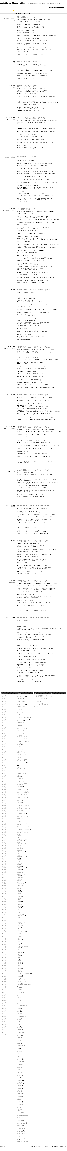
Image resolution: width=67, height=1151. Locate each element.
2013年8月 (4, 939)
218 (19, 1043)
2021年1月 (4, 797)
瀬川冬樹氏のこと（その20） (28, 156)
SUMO (19, 1058)
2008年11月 (4, 1030)
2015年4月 (4, 907)
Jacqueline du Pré (21, 1123)
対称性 (19, 872)
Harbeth (19, 1003)
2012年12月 (4, 952)
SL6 (19, 991)
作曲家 (19, 1099)
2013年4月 (4, 946)
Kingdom (20, 1064)
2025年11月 (4, 704)
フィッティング (21, 811)
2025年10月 (4, 706)
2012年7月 (4, 960)
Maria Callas (20, 1130)
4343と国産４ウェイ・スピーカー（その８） (34, 505)
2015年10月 (4, 898)
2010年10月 (4, 994)
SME (19, 1056)
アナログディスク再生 (22, 754)
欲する (19, 907)
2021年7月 (4, 787)
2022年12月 (4, 760)
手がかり (20, 885)
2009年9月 (4, 1014)
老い (19, 935)
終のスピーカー (21, 931)
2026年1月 (4, 701)
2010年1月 (4, 1008)
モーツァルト (20, 1106)
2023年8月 (4, 747)
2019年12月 (4, 818)
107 (19, 1022)
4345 (19, 1010)
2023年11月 (4, 743)
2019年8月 (4, 824)
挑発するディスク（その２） (28, 86)
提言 (19, 890)
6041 (19, 978)
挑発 (14, 62)
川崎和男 (20, 1091)
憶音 (19, 880)
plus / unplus (20, 720)
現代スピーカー (21, 915)
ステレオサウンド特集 (22, 791)
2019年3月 (4, 832)
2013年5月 (4, 944)
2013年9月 (4, 938)
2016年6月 (4, 885)
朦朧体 (19, 901)
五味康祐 (20, 1080)
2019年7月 (4, 826)
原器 (19, 853)
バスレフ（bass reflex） (23, 808)
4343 (12, 291)
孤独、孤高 (20, 871)
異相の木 (20, 919)
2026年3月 (4, 698)
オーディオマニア (21, 768)
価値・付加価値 (21, 843)
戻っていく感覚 (21, 882)
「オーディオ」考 (21, 736)
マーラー (20, 1104)
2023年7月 (4, 749)
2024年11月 (4, 723)
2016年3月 (4, 890)
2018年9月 (4, 842)
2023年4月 (4, 754)
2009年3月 (4, 1024)
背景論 (19, 936)
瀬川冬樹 (7, 18)
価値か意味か (20, 842)
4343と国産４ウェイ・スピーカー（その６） (34, 581)
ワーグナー (20, 1107)
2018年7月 (4, 845)
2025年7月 (4, 711)
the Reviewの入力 (21, 728)
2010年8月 (4, 997)
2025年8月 (4, 709)
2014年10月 (4, 917)
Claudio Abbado (21, 1114)
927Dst (19, 997)
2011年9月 (4, 976)
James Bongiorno (21, 1078)
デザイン (20, 799)
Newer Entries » (64, 686)
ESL (19, 1051)
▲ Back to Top (2, 1146)
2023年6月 (4, 751)
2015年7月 (4, 903)
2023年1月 (4, 759)
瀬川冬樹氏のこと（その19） (28, 209)
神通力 (19, 923)
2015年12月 (4, 895)
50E (19, 1050)
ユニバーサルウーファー (23, 826)
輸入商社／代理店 (21, 951)
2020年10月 (4, 802)
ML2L (19, 1037)
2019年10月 (4, 821)
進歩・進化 (20, 952)
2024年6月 (4, 731)
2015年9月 (4, 899)
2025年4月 (4, 715)
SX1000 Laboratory (22, 1070)
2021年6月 (4, 789)
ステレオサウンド (21, 789)
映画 (19, 898)
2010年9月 (4, 995)
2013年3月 (4, 947)
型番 (19, 863)
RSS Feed (11, 11)
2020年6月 (4, 808)
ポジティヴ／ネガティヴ (23, 816)
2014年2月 (4, 930)
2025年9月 (4, 707)
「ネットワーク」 (21, 739)
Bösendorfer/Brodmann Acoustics (24, 984)
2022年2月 (4, 776)
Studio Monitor (21, 1016)
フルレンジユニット (22, 813)
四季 (19, 861)
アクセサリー (20, 752)
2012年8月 (4, 959)
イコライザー (20, 757)
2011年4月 (4, 984)
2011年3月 (4, 986)
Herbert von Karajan (22, 1122)
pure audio (20, 723)
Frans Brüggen (21, 1117)
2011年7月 (4, 979)
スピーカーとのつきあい (23, 792)
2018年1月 (4, 855)
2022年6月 (4, 770)
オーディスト (20, 775)
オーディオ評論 (21, 773)
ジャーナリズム (21, 787)
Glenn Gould (20, 1120)
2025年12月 (4, 703)
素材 (19, 930)
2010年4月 (4, 1003)
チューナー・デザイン (22, 795)
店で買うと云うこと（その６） (41, 696)
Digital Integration (21, 707)
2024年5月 (4, 733)
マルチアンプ (20, 821)
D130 (19, 1013)
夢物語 (19, 869)
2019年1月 (4, 835)
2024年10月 (4, 725)
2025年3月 (4, 717)
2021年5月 (4, 791)
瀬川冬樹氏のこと (21, 1141)
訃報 (19, 944)
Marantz (19, 1029)
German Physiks (21, 1002)
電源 (19, 957)
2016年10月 (4, 879)
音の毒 (19, 962)
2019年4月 (4, 831)
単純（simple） (21, 851)
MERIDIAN (20, 1042)
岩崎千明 (20, 1090)
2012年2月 (4, 968)
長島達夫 (20, 1096)
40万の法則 (20, 699)
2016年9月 (4, 880)
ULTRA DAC (20, 1045)
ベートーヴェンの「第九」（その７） (31, 118)
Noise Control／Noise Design (24, 717)
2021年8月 (4, 786)
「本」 (19, 744)
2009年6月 (4, 1019)
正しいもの (20, 911)
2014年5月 (4, 925)
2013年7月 (4, 941)
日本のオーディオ (21, 895)
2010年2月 (4, 1006)
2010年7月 (4, 998)
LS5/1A (19, 1024)
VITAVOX (20, 1072)
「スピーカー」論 (21, 738)
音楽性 (19, 968)
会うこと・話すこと (22, 839)
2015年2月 (4, 911)
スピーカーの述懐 (21, 794)
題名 (19, 1136)
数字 (19, 891)
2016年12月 (4, 875)
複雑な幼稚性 (20, 941)
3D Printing (20, 698)
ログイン (53, 695)
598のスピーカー (21, 701)
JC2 (19, 1034)
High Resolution (21, 711)
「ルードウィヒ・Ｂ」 (22, 741)
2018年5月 (4, 848)
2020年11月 (4, 800)
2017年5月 (4, 867)
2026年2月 (4, 699)
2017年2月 (4, 872)
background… (21, 706)
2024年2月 (4, 738)
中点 (19, 837)
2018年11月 (4, 839)
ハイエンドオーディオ (22, 805)
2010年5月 (4, 1002)
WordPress (53, 696)
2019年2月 (4, 834)
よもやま (20, 751)
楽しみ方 (20, 906)
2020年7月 (4, 807)
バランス (20, 810)
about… (4, 11)
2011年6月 (4, 981)
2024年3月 (4, 736)
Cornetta (20, 1062)
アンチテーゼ (20, 755)
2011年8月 (4, 978)
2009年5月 (4, 1021)
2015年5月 (4, 906)
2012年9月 (4, 957)
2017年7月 (4, 864)
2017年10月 (4, 859)
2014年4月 (4, 927)
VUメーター (20, 730)
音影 (19, 965)
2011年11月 (4, 973)
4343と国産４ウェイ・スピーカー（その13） (34, 290)
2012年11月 (4, 954)
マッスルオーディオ (22, 819)
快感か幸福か (20, 877)
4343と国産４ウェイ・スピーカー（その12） (34, 347)
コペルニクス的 (21, 781)
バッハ (19, 1101)
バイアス (20, 807)
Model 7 (19, 1030)
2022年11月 (4, 762)
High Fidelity (20, 709)
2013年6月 (4, 943)
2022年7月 (4, 768)
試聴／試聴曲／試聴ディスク (24, 946)
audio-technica (21, 979)
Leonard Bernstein (21, 1128)
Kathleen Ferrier (21, 1126)
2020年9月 (4, 803)
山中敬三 (20, 1086)
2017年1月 (4, 874)
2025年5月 (4, 714)
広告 (19, 875)
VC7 (19, 987)
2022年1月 (4, 778)
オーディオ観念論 (21, 771)
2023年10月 (4, 744)
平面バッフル (20, 874)
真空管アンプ (20, 922)
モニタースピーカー (22, 823)
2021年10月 (4, 783)
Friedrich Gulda (21, 1118)
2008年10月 (4, 1032)
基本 (19, 864)
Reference (20, 727)
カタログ (20, 778)
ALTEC (19, 975)
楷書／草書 (20, 904)
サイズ (19, 784)
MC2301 (19, 1040)
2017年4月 (4, 869)
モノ (19, 824)
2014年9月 (4, 919)
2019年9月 (4, 823)
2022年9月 (4, 765)
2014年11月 (4, 915)
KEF (19, 1018)
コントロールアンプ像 (22, 783)
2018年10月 (4, 840)
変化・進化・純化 (21, 867)
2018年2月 (4, 853)
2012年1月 (4, 970)
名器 (19, 858)
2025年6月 (4, 712)
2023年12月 (4, 741)
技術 (19, 887)
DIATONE (20, 992)
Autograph (20, 1061)
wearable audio (21, 731)
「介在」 (20, 743)
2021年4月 (4, 792)
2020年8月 (4, 805)
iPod (19, 714)
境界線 (19, 866)
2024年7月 (4, 730)
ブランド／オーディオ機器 (23, 973)
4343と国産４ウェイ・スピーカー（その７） (34, 541)
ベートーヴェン (12, 119)
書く (19, 899)
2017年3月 (4, 871)
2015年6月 (4, 904)
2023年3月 (4, 755)
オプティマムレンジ (22, 759)
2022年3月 (4, 775)
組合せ (19, 933)
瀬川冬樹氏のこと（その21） (28, 17)
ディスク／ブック (21, 797)
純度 (19, 927)
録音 (19, 955)
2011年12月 (4, 971)
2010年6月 (4, 1000)
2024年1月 (4, 739)
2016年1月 (4, 893)
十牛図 (19, 850)
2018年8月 (4, 843)
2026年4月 (4, 696)
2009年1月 (4, 1027)
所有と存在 (20, 883)
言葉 (19, 943)
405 (19, 1048)
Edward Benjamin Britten (23, 1115)
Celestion (20, 989)
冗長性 (19, 848)
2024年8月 (4, 728)
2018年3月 (4, 851)
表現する (20, 939)
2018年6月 (4, 847)
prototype (20, 722)
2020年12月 (4, 799)
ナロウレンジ (20, 803)
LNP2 (19, 1035)
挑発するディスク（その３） (28, 62)
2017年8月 (4, 863)
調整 (19, 947)
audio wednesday (21, 704)
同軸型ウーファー (21, 856)
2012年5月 (4, 963)
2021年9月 (4, 784)
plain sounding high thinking (23, 719)
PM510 (19, 1054)
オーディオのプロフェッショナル (24, 763)
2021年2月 (4, 795)
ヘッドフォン (20, 815)
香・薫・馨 (20, 970)
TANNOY (20, 1059)
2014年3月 (4, 928)
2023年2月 (4, 757)
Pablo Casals (20, 1131)
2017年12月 (4, 856)
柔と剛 (19, 903)
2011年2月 (4, 987)
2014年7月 (4, 922)
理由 (19, 917)
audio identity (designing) (11, 3)
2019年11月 (4, 819)
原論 (19, 855)
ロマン (19, 831)
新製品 (19, 893)
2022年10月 (4, 763)
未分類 (19, 1109)
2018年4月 (4, 850)
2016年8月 (4, 882)
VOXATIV (20, 1075)
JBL (14, 291)
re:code (19, 725)
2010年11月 (4, 992)
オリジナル (20, 760)
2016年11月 (4, 877)
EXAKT (19, 1027)
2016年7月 (4, 883)
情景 (19, 879)
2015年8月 (4, 901)
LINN (19, 1026)
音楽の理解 (20, 967)
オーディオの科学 (21, 767)
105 (19, 1021)
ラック (19, 827)
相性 (19, 920)
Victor (19, 1069)
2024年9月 (4, 727)
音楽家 (19, 1110)
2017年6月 (4, 866)
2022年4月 (4, 773)
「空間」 (20, 746)
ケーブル (20, 779)
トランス (20, 800)
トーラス (20, 802)
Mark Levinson (21, 1032)
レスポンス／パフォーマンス (24, 829)
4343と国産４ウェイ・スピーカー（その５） (34, 618)
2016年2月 (4, 891)
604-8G (19, 976)
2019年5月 (4, 829)
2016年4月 (4, 888)
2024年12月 (4, 722)
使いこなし (20, 840)
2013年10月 (4, 936)
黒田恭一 (20, 1098)
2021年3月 (4, 794)
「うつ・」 (20, 733)
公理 (19, 845)
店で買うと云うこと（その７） (41, 695)
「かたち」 (20, 735)
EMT (19, 995)
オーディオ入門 (21, 770)
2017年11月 (4, 858)
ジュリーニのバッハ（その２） (41, 698)
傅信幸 (19, 1085)
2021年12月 (4, 779)
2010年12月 (4, 991)
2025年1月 (4, 720)
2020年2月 (4, 815)
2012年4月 (4, 965)
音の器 (19, 960)
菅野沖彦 (20, 1094)
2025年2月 (4, 719)
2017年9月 (4, 861)
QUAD (19, 1046)
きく (19, 747)
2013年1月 (4, 951)
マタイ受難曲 (20, 818)
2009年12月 (4, 1010)
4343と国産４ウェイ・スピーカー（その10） (34, 427)
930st (19, 998)
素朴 (19, 928)
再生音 (19, 847)
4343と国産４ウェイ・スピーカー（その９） (34, 470)
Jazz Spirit (20, 715)
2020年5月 (4, 810)
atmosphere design (22, 703)
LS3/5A (19, 983)
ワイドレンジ (20, 834)
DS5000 (19, 994)
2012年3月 (4, 967)
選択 (19, 954)
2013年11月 (4, 935)
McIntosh (20, 1038)
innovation (20, 712)
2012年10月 (4, 955)
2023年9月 (4, 746)
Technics (20, 1066)
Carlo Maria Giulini (21, 1112)
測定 (19, 912)
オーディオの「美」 (22, 762)
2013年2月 (4, 949)
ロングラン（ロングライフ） (24, 832)
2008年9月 (4, 1034)
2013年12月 (4, 933)
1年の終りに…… (21, 696)
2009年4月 (4, 1022)
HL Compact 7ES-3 (22, 1005)
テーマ (19, 695)
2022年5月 (4, 771)
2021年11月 (4, 781)
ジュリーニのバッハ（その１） (41, 699)
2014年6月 (4, 923)
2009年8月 (4, 1016)
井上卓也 (20, 1082)
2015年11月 (4, 896)
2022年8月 (4, 767)
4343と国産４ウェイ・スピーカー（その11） (34, 395)
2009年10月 (4, 1013)
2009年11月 (4, 1011)
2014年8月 (4, 920)
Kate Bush (20, 1125)
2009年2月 (4, 1026)
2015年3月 (4, 909)
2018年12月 (4, 837)
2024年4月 (4, 735)
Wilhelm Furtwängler (22, 1134)
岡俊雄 (19, 1088)
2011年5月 (4, 983)
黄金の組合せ (20, 971)
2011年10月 (4, 975)
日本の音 (20, 896)
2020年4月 (4, 811)
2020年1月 (4, 816)
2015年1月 (4, 912)
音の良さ (20, 963)
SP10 (19, 1067)
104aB (19, 1019)
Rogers (19, 1053)
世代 (19, 835)
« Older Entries (2, 686)
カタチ (19, 776)
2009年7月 (4, 1018)
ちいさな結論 (20, 749)
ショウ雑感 (20, 786)
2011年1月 (4, 989)
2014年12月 (4, 914)
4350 (19, 1011)
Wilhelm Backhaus (21, 1133)
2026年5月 (4, 695)
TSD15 (19, 1000)
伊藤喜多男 (20, 1083)
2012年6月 (4, 962)
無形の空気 (20, 914)
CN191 (19, 1074)
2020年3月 (4, 813)
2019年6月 (4, 827)
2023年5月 (4, 752)
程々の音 (20, 925)
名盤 (19, 859)
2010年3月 (4, 1005)
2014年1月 (4, 931)
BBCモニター (21, 981)
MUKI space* (64, 1146)
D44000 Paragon (21, 1014)
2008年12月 (4, 1029)
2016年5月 (4, 887)
